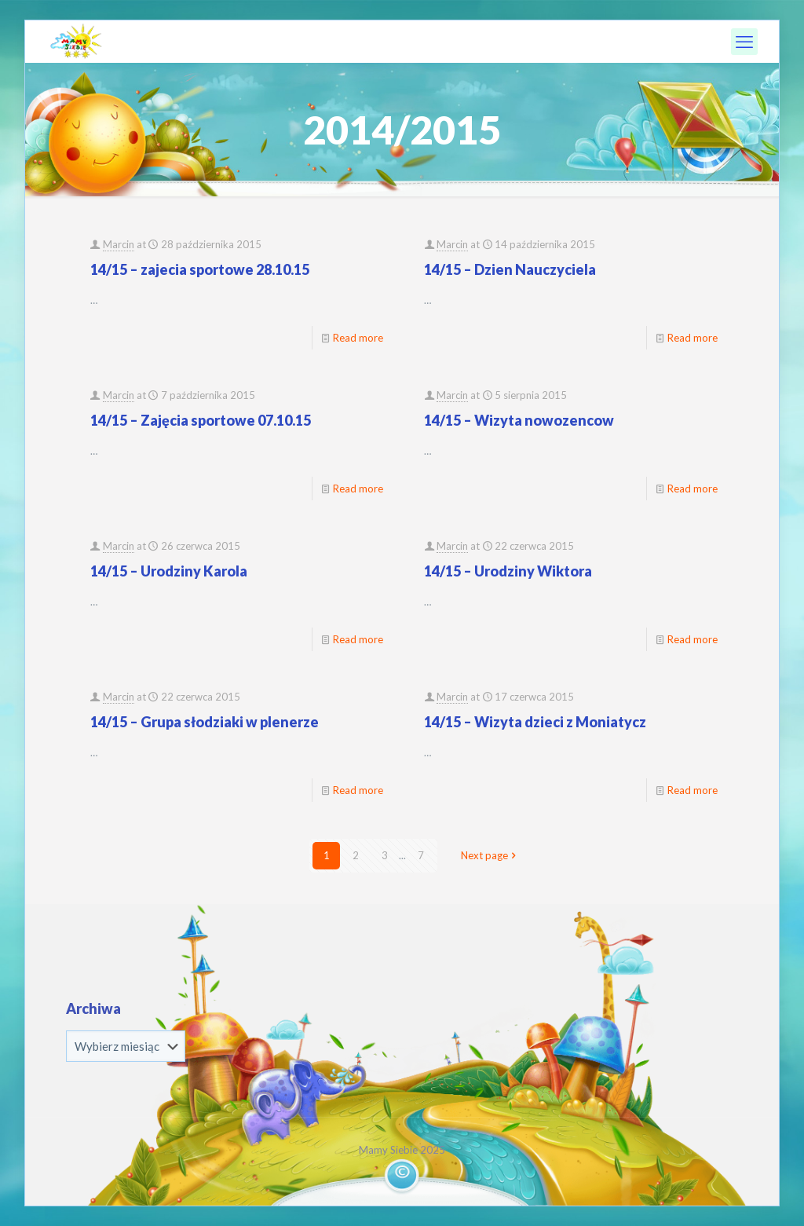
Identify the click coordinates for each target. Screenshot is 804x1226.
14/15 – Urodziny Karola (168, 571)
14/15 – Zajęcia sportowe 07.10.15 (200, 420)
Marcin (118, 244)
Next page (489, 855)
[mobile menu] (744, 41)
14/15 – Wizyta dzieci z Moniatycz (535, 721)
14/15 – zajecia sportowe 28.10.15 (199, 269)
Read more (358, 337)
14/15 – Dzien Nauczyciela (510, 269)
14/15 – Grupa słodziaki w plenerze (204, 721)
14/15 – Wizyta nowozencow (519, 420)
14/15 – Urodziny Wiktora (508, 571)
